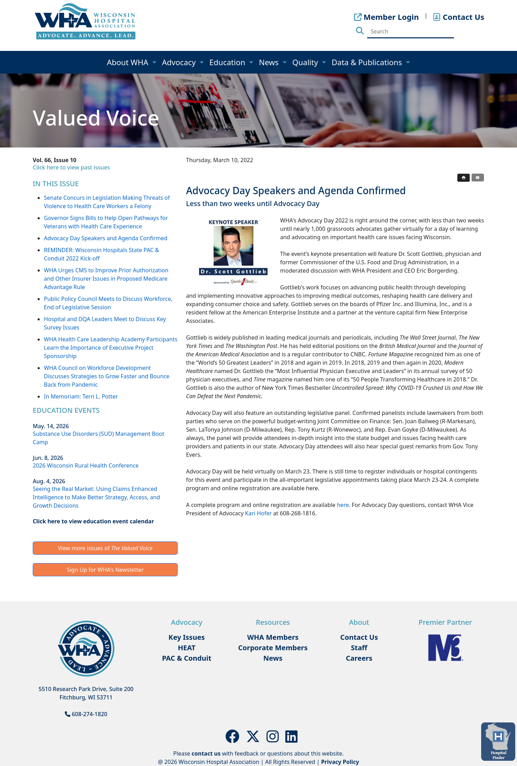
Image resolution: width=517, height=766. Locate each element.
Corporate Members (273, 647)
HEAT (186, 647)
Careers (359, 658)
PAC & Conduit (186, 658)
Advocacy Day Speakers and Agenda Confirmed (106, 238)
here (343, 505)
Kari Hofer (258, 513)
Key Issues (187, 637)
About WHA (129, 62)
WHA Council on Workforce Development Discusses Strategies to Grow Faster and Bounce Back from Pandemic (106, 376)
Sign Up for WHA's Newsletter (105, 570)
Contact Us (359, 637)
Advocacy (180, 62)
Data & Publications (368, 62)
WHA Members (273, 637)
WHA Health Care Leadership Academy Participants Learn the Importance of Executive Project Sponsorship (110, 347)
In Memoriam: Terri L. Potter (81, 396)
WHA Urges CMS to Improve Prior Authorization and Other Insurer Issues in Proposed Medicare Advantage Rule (106, 278)
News (269, 62)
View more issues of (105, 548)
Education (228, 62)
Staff (359, 647)
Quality (306, 62)
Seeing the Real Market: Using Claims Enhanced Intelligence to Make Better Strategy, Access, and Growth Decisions (96, 497)
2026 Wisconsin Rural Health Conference (86, 465)
